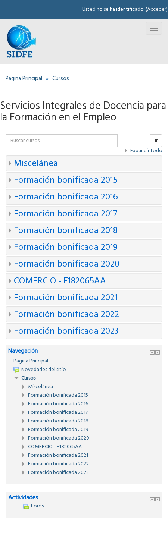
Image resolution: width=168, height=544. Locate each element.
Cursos (28, 378)
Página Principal (30, 361)
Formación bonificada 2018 (66, 230)
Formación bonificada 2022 (66, 314)
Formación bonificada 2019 (66, 247)
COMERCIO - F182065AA (60, 280)
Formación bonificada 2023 (66, 331)
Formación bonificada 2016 (66, 197)
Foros (33, 506)
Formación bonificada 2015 (66, 180)
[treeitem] (84, 361)
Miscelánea (36, 163)
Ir (156, 140)
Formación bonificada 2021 (66, 297)
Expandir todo (146, 150)
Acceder (156, 9)
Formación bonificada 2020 (66, 264)
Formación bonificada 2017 (66, 213)
